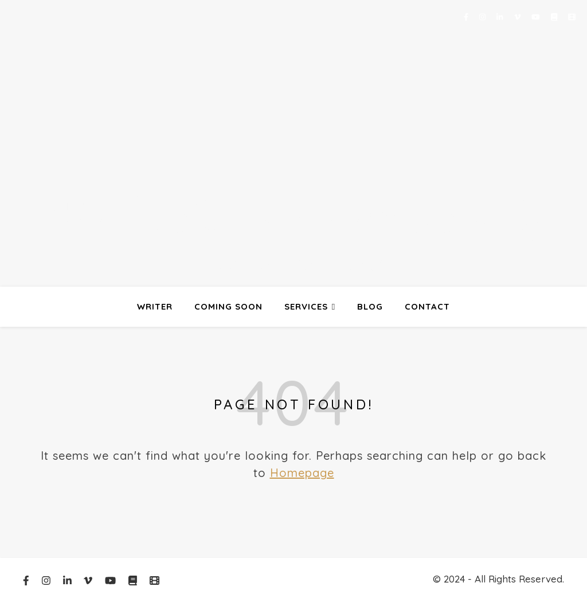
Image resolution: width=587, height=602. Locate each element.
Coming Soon (228, 306)
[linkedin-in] (500, 16)
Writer (155, 306)
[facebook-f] (467, 16)
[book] (555, 16)
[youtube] (536, 16)
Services (306, 306)
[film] (572, 16)
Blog (370, 306)
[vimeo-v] (518, 16)
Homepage (302, 473)
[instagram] (483, 16)
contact (427, 306)
